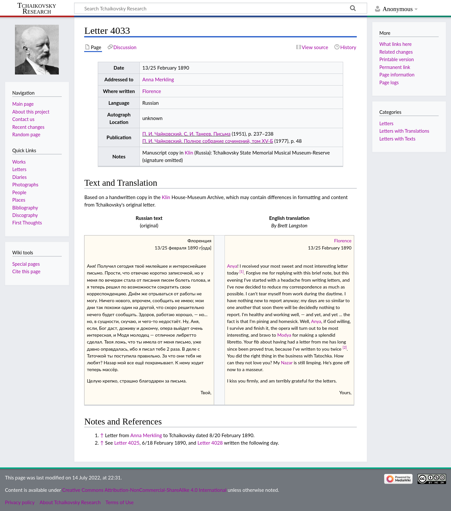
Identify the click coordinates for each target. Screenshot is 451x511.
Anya (232, 266)
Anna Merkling (158, 79)
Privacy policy (19, 502)
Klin (189, 152)
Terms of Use (120, 502)
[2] (344, 347)
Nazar (286, 362)
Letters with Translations (404, 131)
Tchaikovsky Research (36, 8)
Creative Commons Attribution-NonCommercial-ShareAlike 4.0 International (144, 490)
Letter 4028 (210, 443)
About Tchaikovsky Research (70, 502)
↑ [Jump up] (102, 435)
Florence (151, 91)
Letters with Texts (397, 138)
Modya (284, 335)
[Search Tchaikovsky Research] (220, 8)
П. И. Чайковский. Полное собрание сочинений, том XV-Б (207, 141)
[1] (241, 272)
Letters (386, 123)
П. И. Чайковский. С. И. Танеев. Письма (186, 134)
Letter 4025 (126, 443)
